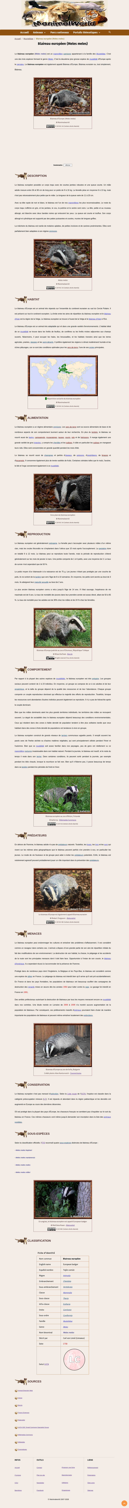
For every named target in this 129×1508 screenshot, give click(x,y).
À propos (18, 1476)
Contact (39, 1468)
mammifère (58, 55)
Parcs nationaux (59, 34)
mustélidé (93, 61)
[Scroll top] (124, 1503)
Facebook (40, 1491)
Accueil (24, 34)
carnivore (67, 55)
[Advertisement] (62, 147)
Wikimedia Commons (67, 821)
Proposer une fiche (68, 1468)
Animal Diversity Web (25, 1391)
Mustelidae (28, 40)
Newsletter (40, 1483)
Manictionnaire (67, 1476)
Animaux (38, 34)
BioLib (69, 655)
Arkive (20, 1399)
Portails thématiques (85, 34)
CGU (16, 1483)
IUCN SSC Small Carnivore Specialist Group (33, 1428)
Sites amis (91, 1483)
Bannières (18, 1491)
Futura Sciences (23, 1413)
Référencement (92, 1468)
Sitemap (90, 1491)
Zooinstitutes (75, 1075)
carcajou (20, 66)
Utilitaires (65, 1483)
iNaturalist (71, 920)
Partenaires (91, 1476)
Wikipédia (21, 1443)
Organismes (66, 1491)
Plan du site (41, 1476)
